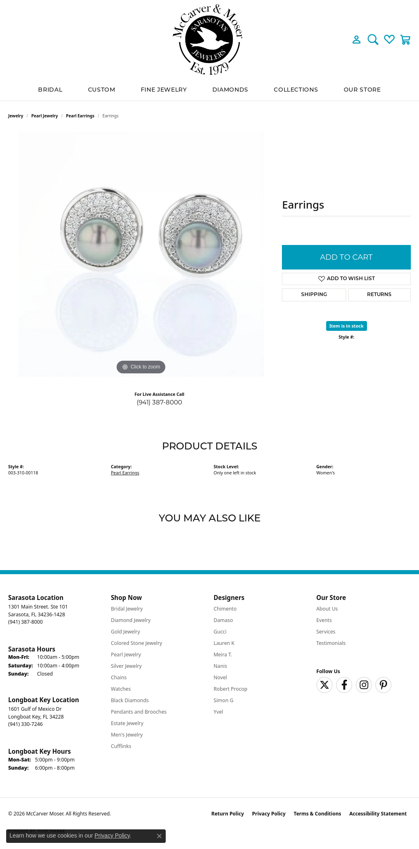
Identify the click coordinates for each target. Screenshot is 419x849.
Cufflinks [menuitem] (121, 746)
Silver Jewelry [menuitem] (126, 666)
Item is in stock (346, 326)
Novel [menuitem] (220, 677)
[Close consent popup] (159, 835)
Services (326, 631)
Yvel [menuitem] (218, 711)
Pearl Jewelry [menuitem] (126, 654)
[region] (141, 254)
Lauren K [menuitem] (224, 643)
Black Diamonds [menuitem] (130, 700)
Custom (101, 89)
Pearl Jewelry (45, 116)
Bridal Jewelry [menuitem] (127, 608)
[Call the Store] (25, 621)
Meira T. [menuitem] (223, 654)
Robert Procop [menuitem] (231, 688)
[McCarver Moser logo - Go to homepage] (209, 39)
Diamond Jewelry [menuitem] (131, 620)
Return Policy (228, 813)
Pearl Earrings (80, 116)
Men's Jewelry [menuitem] (127, 734)
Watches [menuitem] (121, 688)
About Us (327, 608)
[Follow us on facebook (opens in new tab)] (344, 685)
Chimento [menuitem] (225, 608)
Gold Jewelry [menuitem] (125, 631)
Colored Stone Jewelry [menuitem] (136, 643)
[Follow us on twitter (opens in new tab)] (324, 685)
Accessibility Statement (378, 813)
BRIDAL (50, 89)
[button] (356, 39)
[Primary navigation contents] (209, 90)
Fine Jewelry (164, 89)
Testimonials (331, 643)
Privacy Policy (269, 813)
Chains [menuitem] (119, 677)
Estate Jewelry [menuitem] (127, 723)
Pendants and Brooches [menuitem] (139, 711)
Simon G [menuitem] (223, 700)
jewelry (15, 116)
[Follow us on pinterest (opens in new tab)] (383, 685)
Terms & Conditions (317, 813)
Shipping (314, 294)
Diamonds (230, 89)
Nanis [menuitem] (220, 666)
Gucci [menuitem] (220, 631)
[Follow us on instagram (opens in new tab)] (364, 685)
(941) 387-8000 (159, 402)
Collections (296, 89)
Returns (379, 294)
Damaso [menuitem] (223, 620)
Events (324, 620)
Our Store (362, 89)
